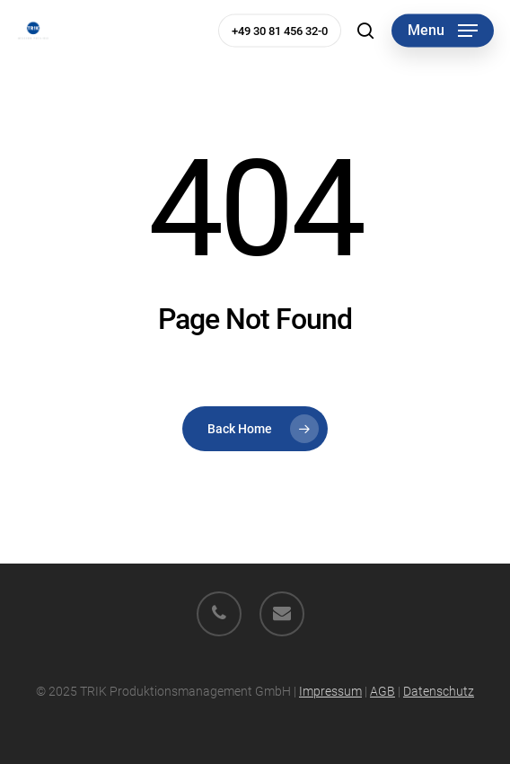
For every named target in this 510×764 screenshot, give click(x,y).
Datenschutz (438, 691)
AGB (382, 691)
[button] (442, 31)
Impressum (330, 691)
